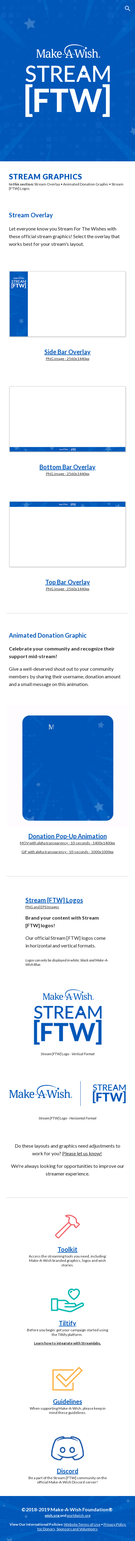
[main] (67, 181)
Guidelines (67, 1401)
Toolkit (67, 1249)
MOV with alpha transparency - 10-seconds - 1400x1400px (67, 843)
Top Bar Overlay (67, 582)
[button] (7, 8)
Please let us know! (82, 1153)
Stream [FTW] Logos (54, 900)
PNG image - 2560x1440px (67, 358)
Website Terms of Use (82, 1524)
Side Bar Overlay (67, 351)
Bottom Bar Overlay (67, 467)
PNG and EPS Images (42, 907)
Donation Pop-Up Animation (67, 836)
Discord (67, 1471)
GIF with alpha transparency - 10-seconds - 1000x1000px (67, 851)
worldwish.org (78, 1515)
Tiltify (67, 1323)
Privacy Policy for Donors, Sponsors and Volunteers (81, 1526)
